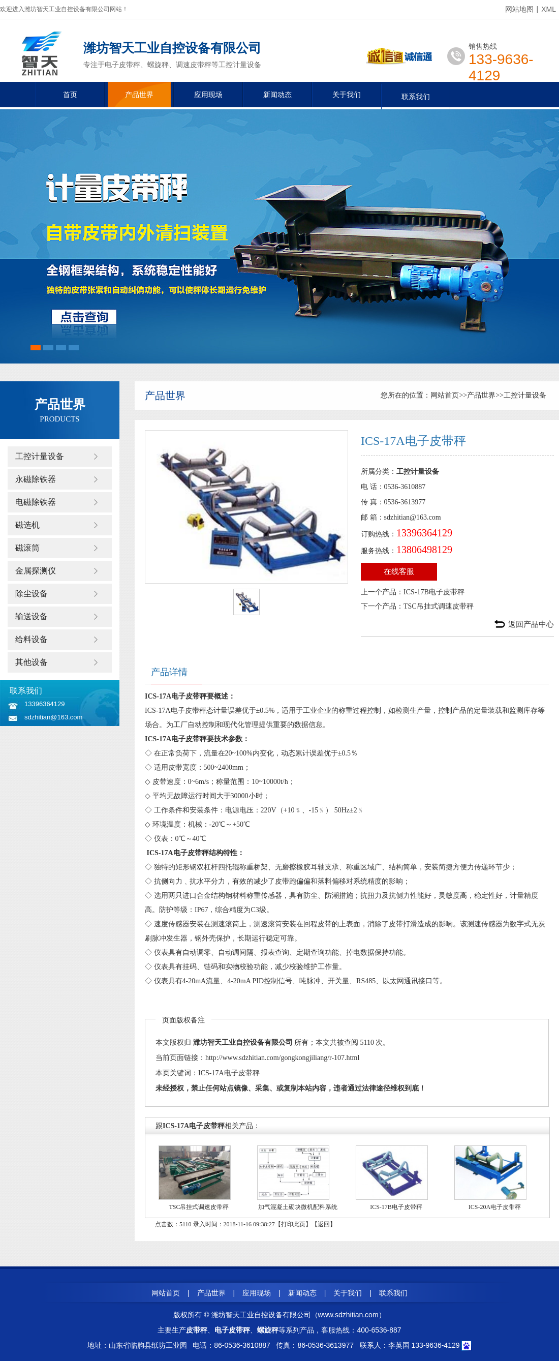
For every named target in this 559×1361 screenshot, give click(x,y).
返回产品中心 (531, 624)
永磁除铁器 (35, 479)
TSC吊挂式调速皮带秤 (438, 606)
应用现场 (208, 94)
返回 (324, 1224)
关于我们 (346, 94)
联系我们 (415, 97)
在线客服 (399, 571)
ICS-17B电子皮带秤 (433, 592)
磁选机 (27, 525)
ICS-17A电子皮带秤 (229, 1073)
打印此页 (293, 1224)
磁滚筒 (27, 547)
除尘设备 (31, 593)
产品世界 (139, 94)
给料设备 (31, 639)
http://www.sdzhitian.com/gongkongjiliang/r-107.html (282, 1058)
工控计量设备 (39, 456)
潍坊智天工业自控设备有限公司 (243, 1042)
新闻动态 (277, 94)
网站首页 (444, 395)
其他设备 (31, 662)
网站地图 (519, 9)
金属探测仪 (35, 570)
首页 (70, 94)
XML (548, 9)
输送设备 (31, 616)
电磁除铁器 (35, 502)
